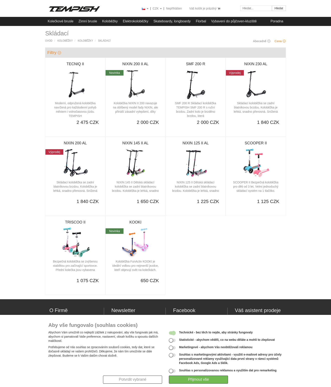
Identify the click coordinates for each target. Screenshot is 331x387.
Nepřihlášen (174, 8)
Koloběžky (110, 21)
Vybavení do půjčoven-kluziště (234, 21)
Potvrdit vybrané (132, 379)
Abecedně (261, 41)
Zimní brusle (88, 21)
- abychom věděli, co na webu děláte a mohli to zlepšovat (227, 339)
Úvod (49, 40)
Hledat (279, 8)
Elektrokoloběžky (135, 21)
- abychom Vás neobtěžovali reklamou (215, 347)
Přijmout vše (198, 379)
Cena (280, 41)
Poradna (277, 21)
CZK (157, 9)
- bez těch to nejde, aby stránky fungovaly (216, 332)
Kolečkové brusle (60, 21)
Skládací (104, 40)
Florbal (201, 21)
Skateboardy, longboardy (172, 21)
